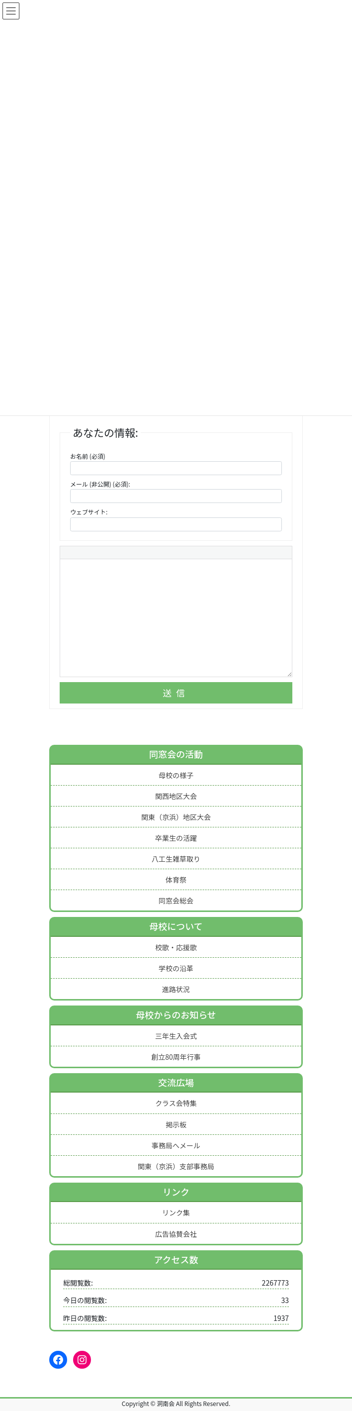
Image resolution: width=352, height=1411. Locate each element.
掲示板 (176, 1124)
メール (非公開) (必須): (100, 484)
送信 (176, 692)
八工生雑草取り (176, 859)
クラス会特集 (176, 1103)
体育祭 (176, 880)
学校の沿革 (176, 968)
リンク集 (176, 1212)
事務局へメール (176, 1145)
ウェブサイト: (88, 511)
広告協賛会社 (176, 1234)
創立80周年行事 (176, 1057)
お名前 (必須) (87, 456)
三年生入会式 (176, 1036)
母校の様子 (176, 775)
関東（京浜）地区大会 (176, 817)
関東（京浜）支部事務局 (176, 1166)
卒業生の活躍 (176, 838)
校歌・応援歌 (176, 947)
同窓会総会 (176, 901)
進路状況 (176, 989)
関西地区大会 (176, 796)
